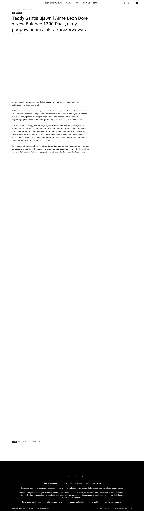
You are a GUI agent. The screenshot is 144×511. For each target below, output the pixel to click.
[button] (137, 3)
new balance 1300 (35, 442)
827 (81, 120)
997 (56, 120)
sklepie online (83, 149)
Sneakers (18, 12)
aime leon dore (22, 442)
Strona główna (16, 9)
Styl (24, 9)
